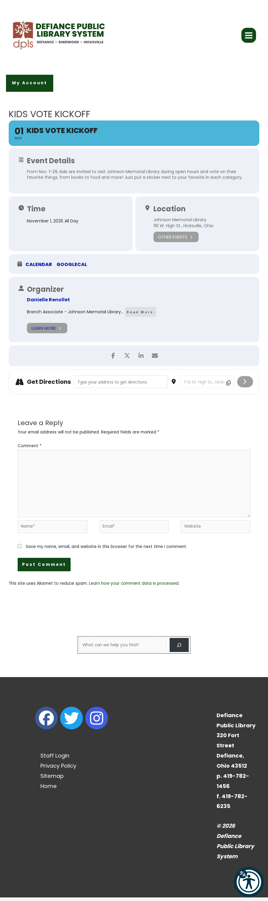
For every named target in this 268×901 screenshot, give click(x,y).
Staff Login (54, 759)
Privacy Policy (58, 769)
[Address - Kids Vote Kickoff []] (120, 385)
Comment (30, 449)
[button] (29, 86)
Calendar (38, 268)
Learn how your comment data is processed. (134, 587)
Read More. (141, 315)
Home (48, 789)
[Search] (179, 648)
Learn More (47, 331)
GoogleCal (72, 268)
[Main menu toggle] (248, 37)
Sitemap (52, 779)
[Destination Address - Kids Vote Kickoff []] (207, 385)
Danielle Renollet (48, 303)
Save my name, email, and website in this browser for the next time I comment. (106, 550)
